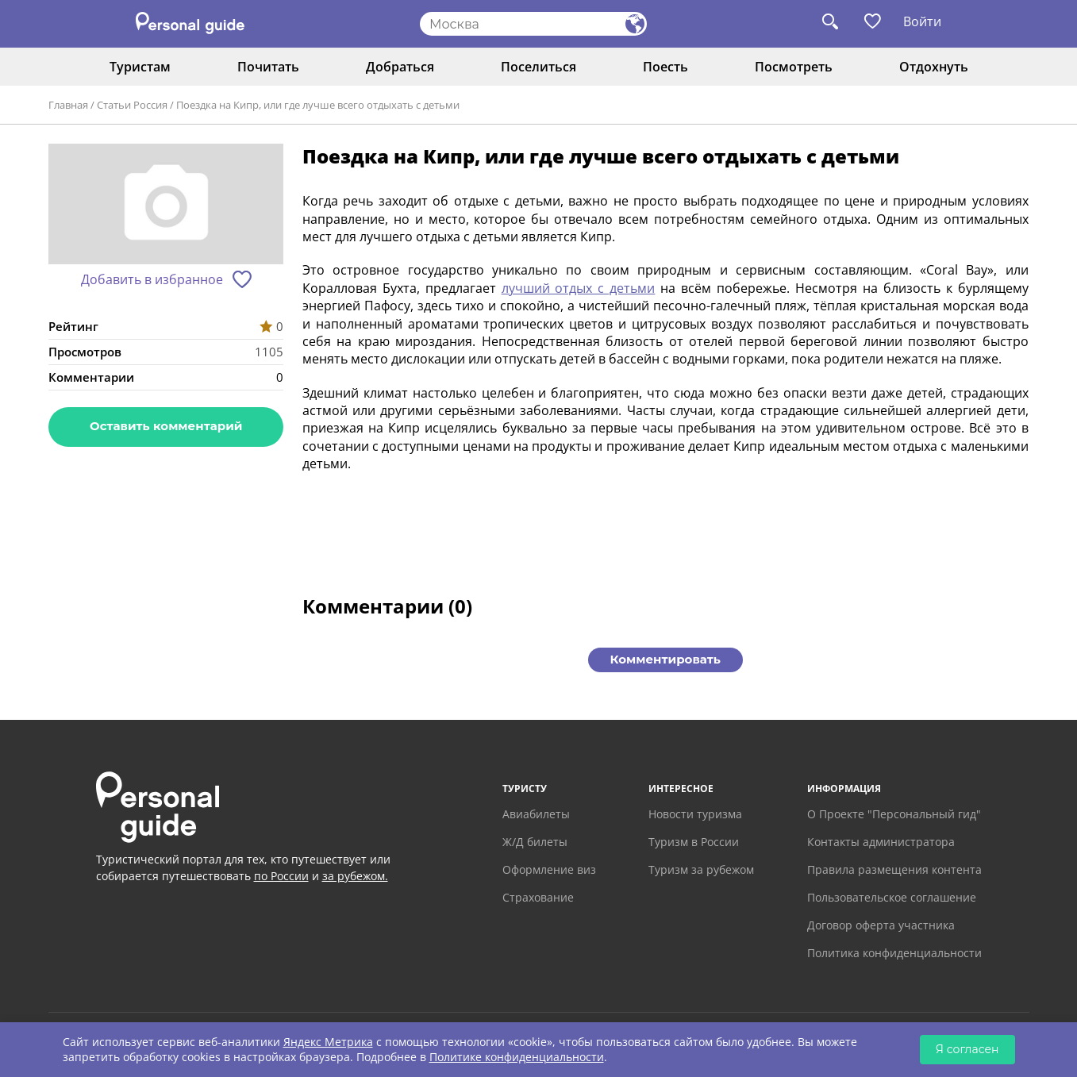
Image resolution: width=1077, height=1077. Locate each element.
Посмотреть (794, 66)
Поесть (665, 66)
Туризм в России (693, 841)
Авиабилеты (536, 813)
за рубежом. (355, 875)
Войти (922, 21)
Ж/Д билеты (534, 841)
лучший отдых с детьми (579, 288)
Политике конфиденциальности (516, 1056)
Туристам (140, 66)
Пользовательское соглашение (891, 897)
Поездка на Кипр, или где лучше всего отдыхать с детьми (318, 105)
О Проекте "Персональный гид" (894, 813)
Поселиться (538, 66)
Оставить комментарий (166, 425)
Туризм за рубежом (701, 869)
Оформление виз (549, 869)
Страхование (538, 897)
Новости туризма (695, 813)
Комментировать (665, 659)
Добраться (400, 66)
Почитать (268, 66)
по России (281, 875)
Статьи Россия (132, 105)
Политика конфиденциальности (894, 952)
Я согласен (967, 1049)
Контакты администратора (881, 841)
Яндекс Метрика (328, 1041)
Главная (68, 105)
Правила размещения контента (894, 869)
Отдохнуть (933, 66)
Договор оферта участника (881, 925)
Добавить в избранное (152, 279)
